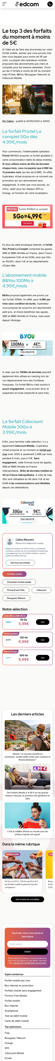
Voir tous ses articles (20, 562)
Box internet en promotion (19, 985)
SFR (7, 1048)
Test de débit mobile (16, 1015)
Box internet (11, 1005)
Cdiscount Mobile (14, 1053)
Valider (27, 951)
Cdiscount (41, 590)
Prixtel (8, 1058)
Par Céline (8, 121)
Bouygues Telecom (16, 598)
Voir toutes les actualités (27, 899)
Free (7, 1032)
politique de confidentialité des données (29, 963)
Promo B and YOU (15, 590)
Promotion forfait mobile (19, 582)
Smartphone (11, 1010)
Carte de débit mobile (17, 1020)
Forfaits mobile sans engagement (23, 990)
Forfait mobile (12, 1000)
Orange (9, 1043)
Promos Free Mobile (16, 995)
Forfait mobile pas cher (17, 980)
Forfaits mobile (14, 574)
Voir (43, 622)
